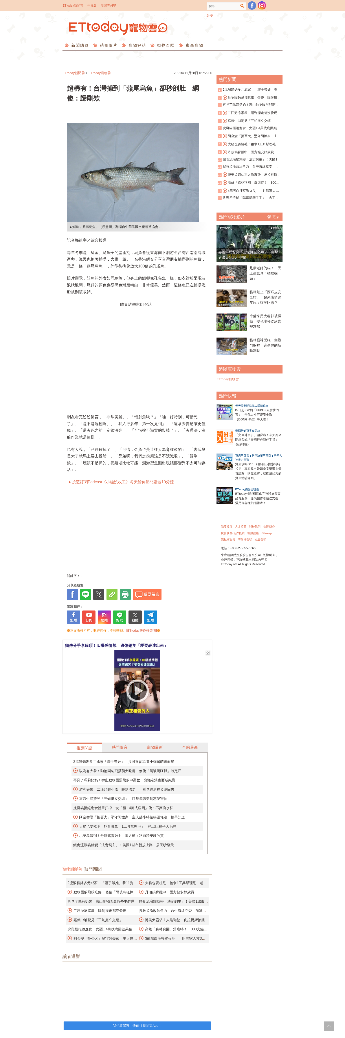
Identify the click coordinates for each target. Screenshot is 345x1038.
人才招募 (240, 526)
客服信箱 (253, 533)
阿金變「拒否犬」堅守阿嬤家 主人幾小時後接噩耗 (249, 136)
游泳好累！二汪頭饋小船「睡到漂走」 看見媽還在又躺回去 (126, 789)
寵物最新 (155, 747)
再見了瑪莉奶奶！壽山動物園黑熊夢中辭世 (101, 901)
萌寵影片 (107, 45)
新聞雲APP (108, 5)
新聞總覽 (79, 45)
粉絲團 (252, 5)
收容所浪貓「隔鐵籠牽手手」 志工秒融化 (248, 198)
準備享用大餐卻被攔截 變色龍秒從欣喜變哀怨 (265, 321)
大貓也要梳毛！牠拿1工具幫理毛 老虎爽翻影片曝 (248, 144)
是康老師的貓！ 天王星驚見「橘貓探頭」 (265, 273)
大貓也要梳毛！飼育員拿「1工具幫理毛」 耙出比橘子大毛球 (127, 826)
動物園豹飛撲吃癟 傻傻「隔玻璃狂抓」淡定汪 (249, 97)
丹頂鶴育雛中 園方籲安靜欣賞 (169, 892)
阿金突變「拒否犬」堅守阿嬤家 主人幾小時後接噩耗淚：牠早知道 (132, 817)
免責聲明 (260, 539)
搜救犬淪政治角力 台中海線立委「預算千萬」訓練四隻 (248, 166)
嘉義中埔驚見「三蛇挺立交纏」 (98, 920)
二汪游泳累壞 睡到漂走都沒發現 (99, 911)
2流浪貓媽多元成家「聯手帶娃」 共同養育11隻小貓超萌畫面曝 (123, 762)
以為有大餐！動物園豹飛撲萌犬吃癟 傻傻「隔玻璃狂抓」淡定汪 (130, 771)
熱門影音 (120, 747)
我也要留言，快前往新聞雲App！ (137, 1025)
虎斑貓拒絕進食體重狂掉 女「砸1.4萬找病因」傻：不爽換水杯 (123, 808)
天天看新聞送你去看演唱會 (251, 405)
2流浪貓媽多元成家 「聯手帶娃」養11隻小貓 (249, 90)
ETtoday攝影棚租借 (247, 489)
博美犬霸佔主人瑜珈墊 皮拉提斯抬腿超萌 (249, 174)
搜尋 (242, 6)
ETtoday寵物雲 (118, 28)
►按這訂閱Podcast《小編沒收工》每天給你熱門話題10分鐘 (120, 482)
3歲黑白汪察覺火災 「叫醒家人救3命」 (249, 191)
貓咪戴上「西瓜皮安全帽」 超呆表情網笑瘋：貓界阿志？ (265, 297)
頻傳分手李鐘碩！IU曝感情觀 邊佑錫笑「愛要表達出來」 (116, 645)
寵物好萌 (136, 45)
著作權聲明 (245, 539)
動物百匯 (165, 45)
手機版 (92, 5)
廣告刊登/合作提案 (233, 533)
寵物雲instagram (262, 5)
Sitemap (266, 533)
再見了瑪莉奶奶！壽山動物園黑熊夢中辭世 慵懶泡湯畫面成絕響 (124, 780)
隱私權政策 (228, 539)
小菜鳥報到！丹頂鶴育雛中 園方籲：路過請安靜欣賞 (121, 836)
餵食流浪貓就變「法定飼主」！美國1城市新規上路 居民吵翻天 (123, 845)
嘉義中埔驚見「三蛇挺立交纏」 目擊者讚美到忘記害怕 (123, 799)
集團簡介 (269, 526)
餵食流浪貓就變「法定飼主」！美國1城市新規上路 (249, 159)
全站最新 (190, 747)
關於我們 (255, 526)
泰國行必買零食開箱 (247, 430)
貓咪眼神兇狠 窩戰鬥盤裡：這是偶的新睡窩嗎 (265, 345)
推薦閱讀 (84, 748)
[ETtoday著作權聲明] (141, 630)
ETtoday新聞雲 (72, 5)
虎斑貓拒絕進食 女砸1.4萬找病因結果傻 (100, 929)
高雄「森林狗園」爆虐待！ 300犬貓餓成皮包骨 (248, 182)
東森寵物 (193, 45)
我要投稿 (226, 526)
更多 (273, 217)
